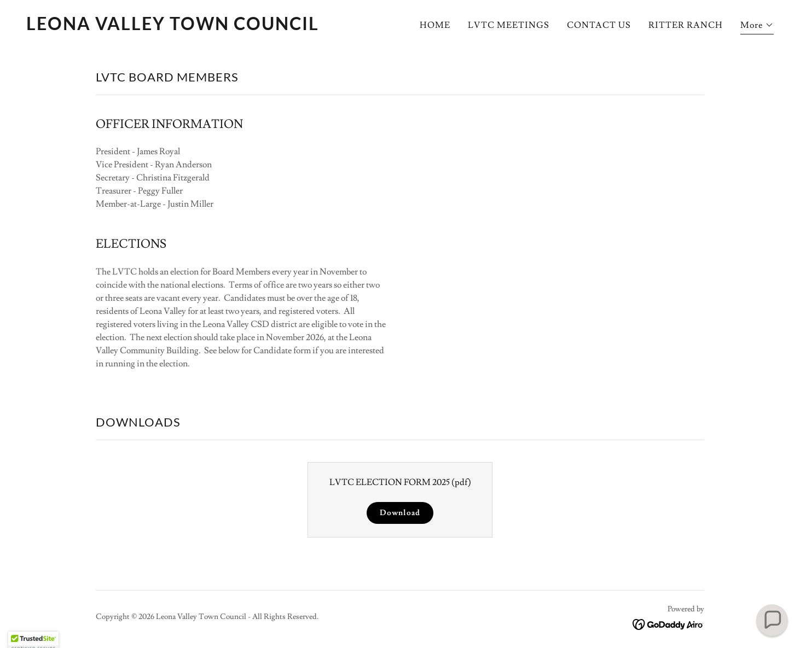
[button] (757, 26)
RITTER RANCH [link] (685, 25)
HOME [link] (435, 25)
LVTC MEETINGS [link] (508, 25)
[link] (208, 27)
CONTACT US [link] (599, 25)
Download (400, 513)
